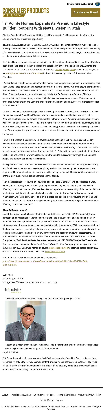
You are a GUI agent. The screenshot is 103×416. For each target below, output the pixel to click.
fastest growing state (65, 69)
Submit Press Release (44, 395)
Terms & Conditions (66, 395)
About (5, 395)
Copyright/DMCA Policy (89, 395)
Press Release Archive (21, 395)
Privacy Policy (46, 400)
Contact (59, 400)
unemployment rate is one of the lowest (24, 73)
